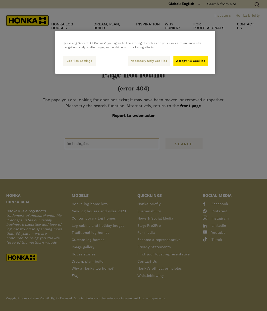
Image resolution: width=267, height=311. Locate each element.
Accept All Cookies (190, 61)
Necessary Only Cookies (148, 61)
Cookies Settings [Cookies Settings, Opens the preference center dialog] (79, 61)
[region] (135, 52)
